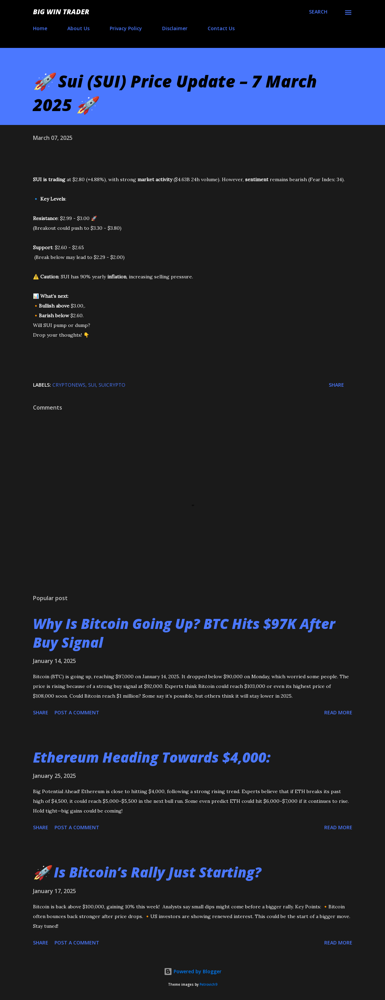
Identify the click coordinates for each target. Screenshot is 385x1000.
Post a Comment (77, 712)
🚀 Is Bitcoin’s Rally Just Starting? (147, 872)
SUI (92, 384)
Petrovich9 (208, 984)
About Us (78, 28)
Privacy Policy (126, 28)
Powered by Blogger (192, 971)
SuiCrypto (112, 384)
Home (40, 28)
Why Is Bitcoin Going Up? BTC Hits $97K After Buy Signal (184, 633)
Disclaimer (174, 28)
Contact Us (221, 28)
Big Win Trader (61, 11)
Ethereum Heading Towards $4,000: (151, 757)
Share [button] (336, 384)
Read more (338, 712)
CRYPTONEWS (68, 384)
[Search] (318, 11)
